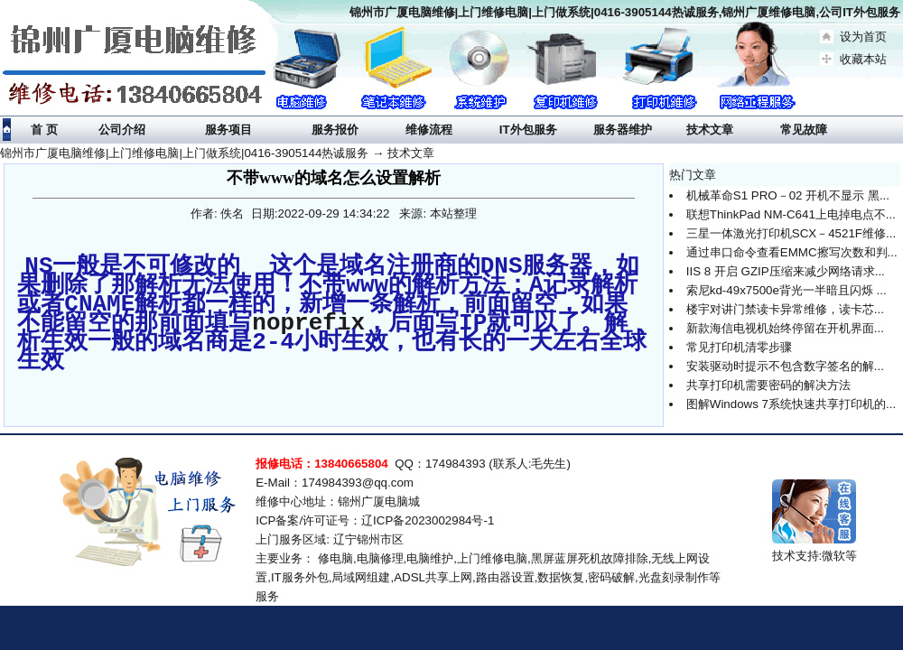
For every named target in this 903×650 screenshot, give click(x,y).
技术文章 (410, 153)
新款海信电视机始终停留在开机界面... (785, 328)
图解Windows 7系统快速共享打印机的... (791, 404)
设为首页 (863, 36)
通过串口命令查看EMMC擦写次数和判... (792, 252)
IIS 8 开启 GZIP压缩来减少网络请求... (785, 271)
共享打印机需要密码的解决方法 (768, 385)
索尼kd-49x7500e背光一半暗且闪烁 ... (786, 290)
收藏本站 (863, 59)
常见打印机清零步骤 (739, 347)
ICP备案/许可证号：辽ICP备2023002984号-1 (375, 518)
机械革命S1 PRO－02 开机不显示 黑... (787, 195)
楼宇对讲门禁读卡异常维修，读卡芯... (785, 309)
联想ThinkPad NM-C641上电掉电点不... (791, 214)
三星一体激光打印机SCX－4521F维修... (791, 233)
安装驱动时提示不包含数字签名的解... (785, 366)
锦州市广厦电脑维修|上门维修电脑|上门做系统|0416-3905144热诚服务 (184, 153)
